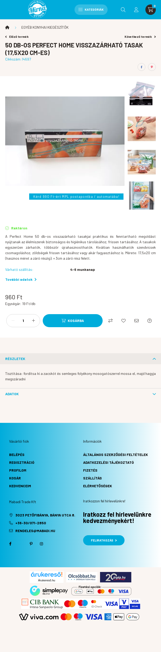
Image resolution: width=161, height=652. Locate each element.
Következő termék (140, 36)
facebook (10, 544)
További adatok (20, 279)
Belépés (16, 454)
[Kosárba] (73, 320)
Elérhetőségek (97, 486)
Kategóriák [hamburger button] (91, 9)
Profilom (17, 470)
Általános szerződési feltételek (115, 454)
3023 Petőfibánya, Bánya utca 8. (45, 515)
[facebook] (141, 67)
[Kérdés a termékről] (149, 320)
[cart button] (150, 9)
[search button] (123, 9)
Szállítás (92, 478)
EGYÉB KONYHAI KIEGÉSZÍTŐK (45, 27)
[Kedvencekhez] (123, 320)
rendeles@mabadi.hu (35, 530)
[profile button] (136, 9)
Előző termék (17, 36)
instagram (41, 544)
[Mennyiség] (23, 320)
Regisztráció (21, 462)
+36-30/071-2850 (30, 523)
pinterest (31, 544)
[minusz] (13, 321)
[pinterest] (152, 67)
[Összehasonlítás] (110, 320)
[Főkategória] (7, 27)
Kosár (15, 478)
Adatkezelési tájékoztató (108, 462)
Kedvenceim (20, 486)
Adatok (12, 394)
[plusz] (33, 321)
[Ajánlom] (136, 320)
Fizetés (90, 470)
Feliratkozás (104, 540)
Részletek (15, 358)
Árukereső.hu (46, 580)
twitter (20, 544)
